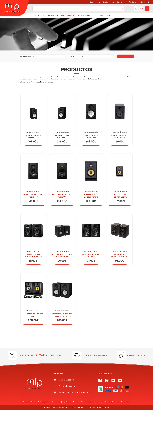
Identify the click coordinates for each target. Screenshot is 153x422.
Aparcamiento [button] (125, 402)
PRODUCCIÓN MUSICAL (68, 15)
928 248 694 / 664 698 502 (139, 2)
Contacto (26, 402)
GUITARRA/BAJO (53, 15)
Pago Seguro (67, 402)
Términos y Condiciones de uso (83, 402)
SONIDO (108, 15)
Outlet (112, 2)
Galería (105, 2)
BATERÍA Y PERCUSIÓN (83, 15)
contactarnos (108, 77)
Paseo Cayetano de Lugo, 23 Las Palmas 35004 (71, 392)
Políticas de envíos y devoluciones (49, 402)
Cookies (33, 402)
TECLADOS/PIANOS (40, 15)
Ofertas (115, 15)
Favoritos (120, 2)
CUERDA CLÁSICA (98, 15)
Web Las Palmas (104, 407)
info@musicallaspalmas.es (64, 386)
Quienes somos (95, 2)
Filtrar (125, 56)
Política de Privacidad (112, 402)
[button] (147, 8)
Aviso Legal (99, 402)
